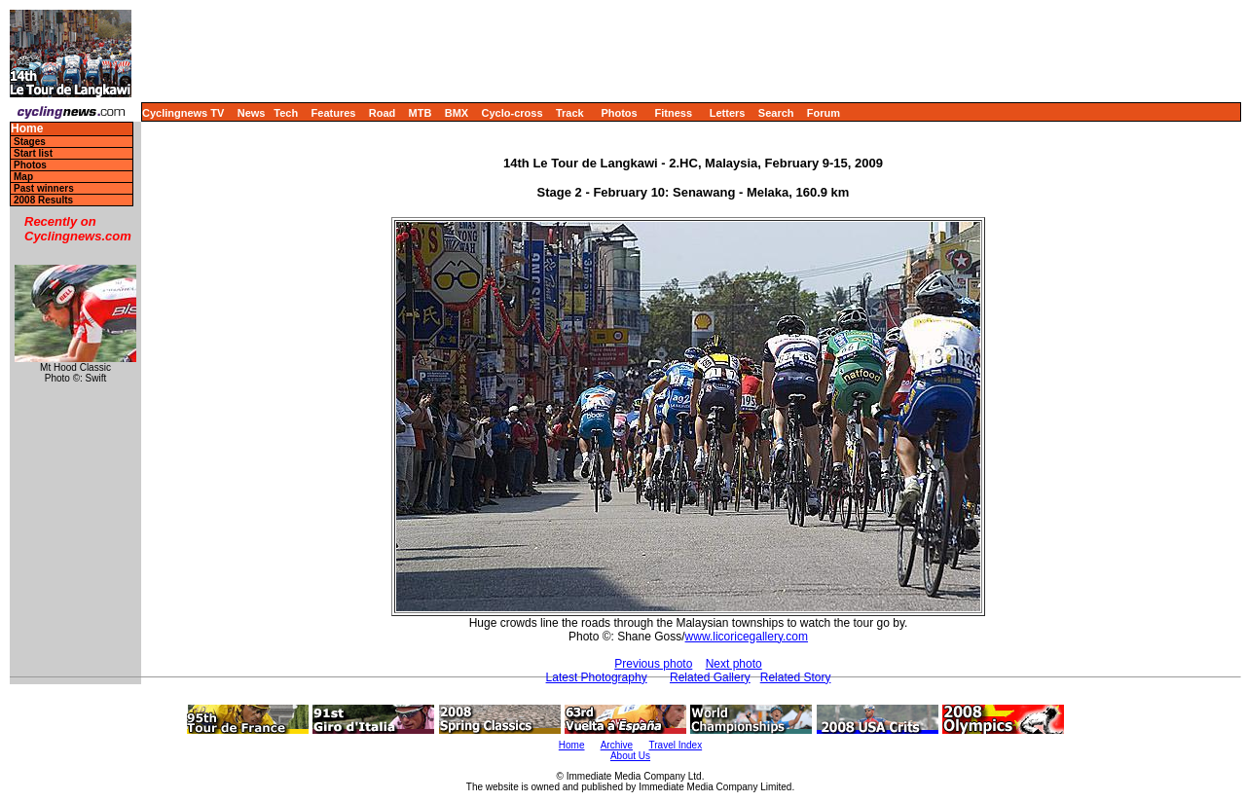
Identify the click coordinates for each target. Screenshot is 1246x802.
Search (776, 113)
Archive (617, 745)
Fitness (673, 113)
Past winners (44, 188)
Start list (33, 153)
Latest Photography (596, 677)
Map (23, 176)
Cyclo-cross (512, 113)
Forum (823, 113)
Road (382, 113)
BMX (456, 113)
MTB (420, 113)
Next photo (734, 664)
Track (570, 113)
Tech (286, 113)
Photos (619, 113)
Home (27, 129)
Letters (728, 113)
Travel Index (676, 745)
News (252, 113)
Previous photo (653, 664)
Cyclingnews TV (183, 113)
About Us (630, 755)
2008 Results (43, 200)
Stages (30, 141)
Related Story (795, 677)
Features (334, 113)
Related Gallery (710, 677)
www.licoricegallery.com (746, 636)
